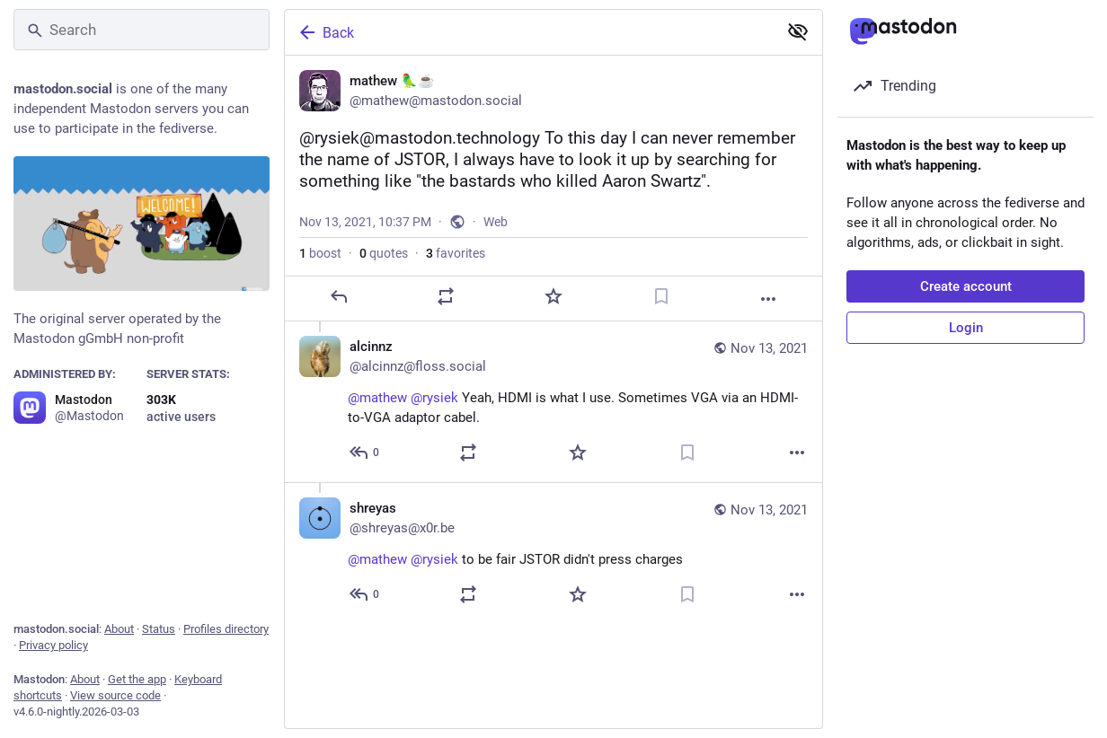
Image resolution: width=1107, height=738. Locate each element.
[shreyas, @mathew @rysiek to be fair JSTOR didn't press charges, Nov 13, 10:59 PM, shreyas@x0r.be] (553, 580)
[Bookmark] (661, 323)
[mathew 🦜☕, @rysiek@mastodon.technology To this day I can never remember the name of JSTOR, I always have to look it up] (553, 202)
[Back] (529, 32)
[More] (768, 326)
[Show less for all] (798, 31)
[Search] (141, 29)
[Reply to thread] (365, 479)
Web (495, 249)
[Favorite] (553, 323)
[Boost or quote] (445, 323)
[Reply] (339, 323)
